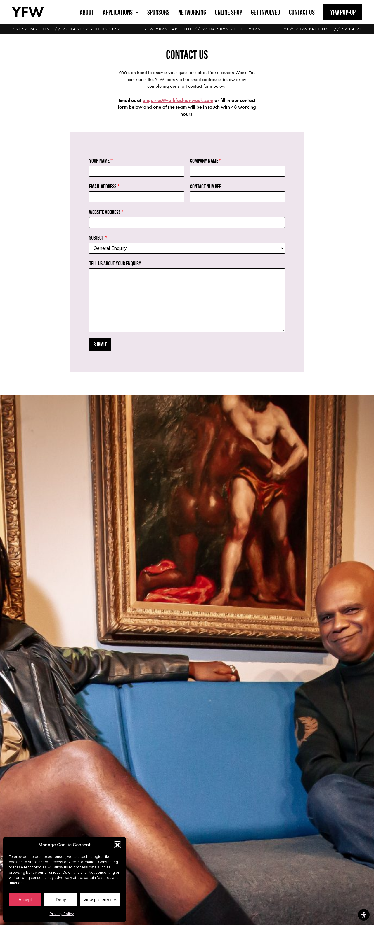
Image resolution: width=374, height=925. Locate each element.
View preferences (100, 899)
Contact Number (205, 186)
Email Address (104, 186)
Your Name (101, 160)
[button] (117, 845)
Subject (98, 237)
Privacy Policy (62, 914)
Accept (25, 899)
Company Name (205, 160)
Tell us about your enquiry (115, 263)
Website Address (106, 212)
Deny (61, 899)
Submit (100, 344)
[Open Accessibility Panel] (364, 915)
